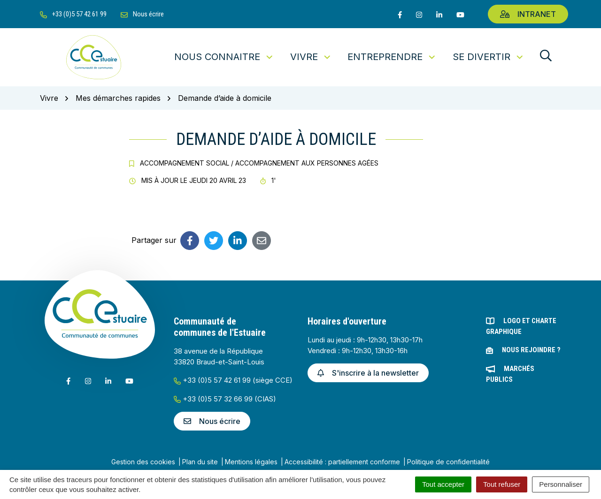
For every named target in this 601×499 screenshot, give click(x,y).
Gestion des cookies (143, 462)
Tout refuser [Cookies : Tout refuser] (501, 484)
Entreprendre (392, 56)
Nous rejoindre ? (531, 350)
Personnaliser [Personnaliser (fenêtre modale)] (560, 484)
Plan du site (200, 462)
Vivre (311, 56)
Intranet (528, 14)
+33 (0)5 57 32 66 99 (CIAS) (225, 398)
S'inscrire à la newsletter (368, 373)
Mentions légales (251, 462)
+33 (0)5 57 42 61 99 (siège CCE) (233, 380)
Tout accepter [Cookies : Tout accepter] (443, 484)
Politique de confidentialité (448, 462)
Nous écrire (212, 421)
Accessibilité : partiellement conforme (342, 462)
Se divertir (488, 56)
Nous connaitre (224, 56)
